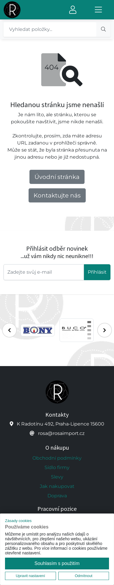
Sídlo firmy (57, 467)
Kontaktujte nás (57, 195)
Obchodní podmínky (57, 458)
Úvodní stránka (57, 176)
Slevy (57, 477)
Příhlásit (97, 272)
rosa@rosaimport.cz (61, 433)
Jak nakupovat (57, 486)
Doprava (57, 495)
